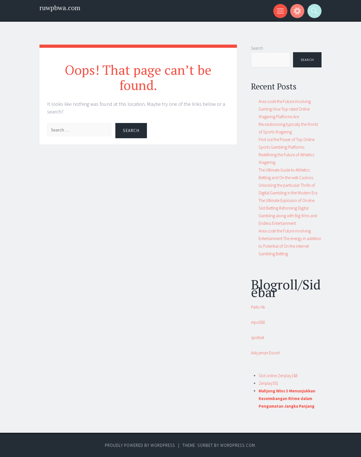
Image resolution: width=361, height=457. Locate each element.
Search (257, 48)
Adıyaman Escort (265, 352)
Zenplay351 (268, 383)
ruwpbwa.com (59, 7)
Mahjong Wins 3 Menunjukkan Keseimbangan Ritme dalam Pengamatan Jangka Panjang (287, 398)
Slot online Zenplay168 (278, 375)
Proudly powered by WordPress (140, 445)
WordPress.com (237, 445)
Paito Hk (258, 307)
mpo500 (258, 322)
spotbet (257, 337)
